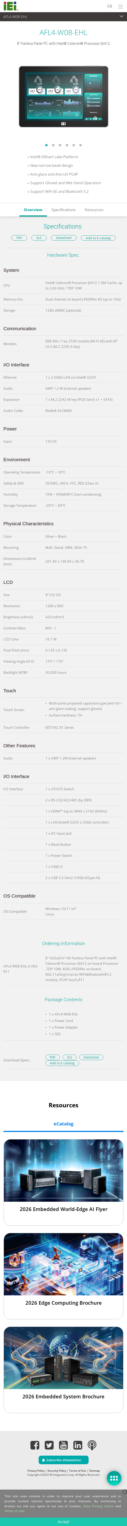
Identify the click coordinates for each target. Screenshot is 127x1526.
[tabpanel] (63, 97)
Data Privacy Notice (98, 1506)
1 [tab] (46, 145)
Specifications (64, 209)
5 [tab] (74, 145)
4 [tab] (67, 145)
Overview (33, 209)
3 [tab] (60, 145)
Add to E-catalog (98, 238)
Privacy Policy (36, 1471)
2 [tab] (53, 145)
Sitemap (94, 1471)
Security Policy (56, 1471)
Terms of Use (77, 1471)
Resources (94, 209)
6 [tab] (80, 145)
